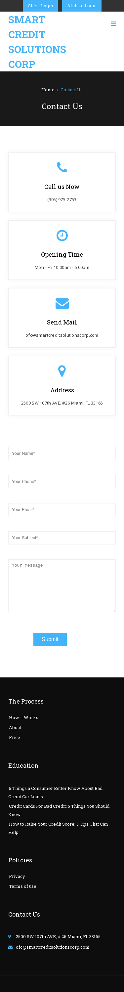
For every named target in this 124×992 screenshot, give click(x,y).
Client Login (40, 6)
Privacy (17, 876)
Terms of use (22, 886)
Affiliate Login (82, 6)
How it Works (23, 717)
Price (14, 737)
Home (48, 90)
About (15, 727)
